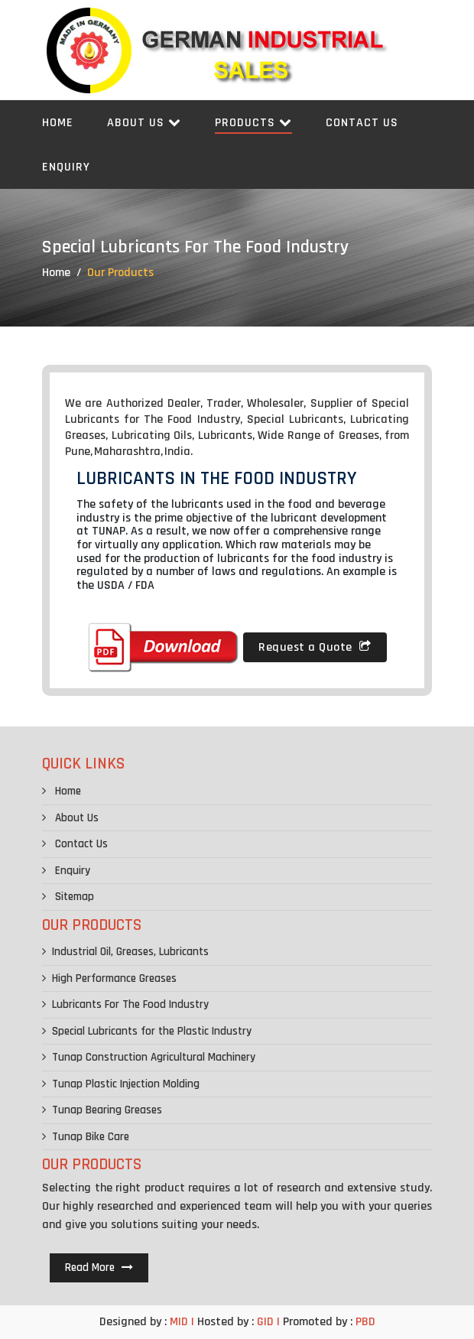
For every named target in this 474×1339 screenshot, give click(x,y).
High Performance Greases (109, 978)
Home (57, 123)
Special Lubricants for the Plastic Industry (147, 1031)
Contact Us (362, 123)
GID (265, 1322)
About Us (144, 123)
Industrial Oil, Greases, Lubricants (125, 951)
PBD (365, 1322)
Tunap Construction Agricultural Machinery (148, 1057)
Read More (99, 1267)
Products (253, 123)
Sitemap (68, 896)
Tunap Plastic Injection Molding (121, 1084)
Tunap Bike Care (85, 1136)
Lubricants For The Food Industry (125, 1004)
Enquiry (66, 167)
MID (177, 1322)
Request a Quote (315, 647)
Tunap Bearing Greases (102, 1110)
